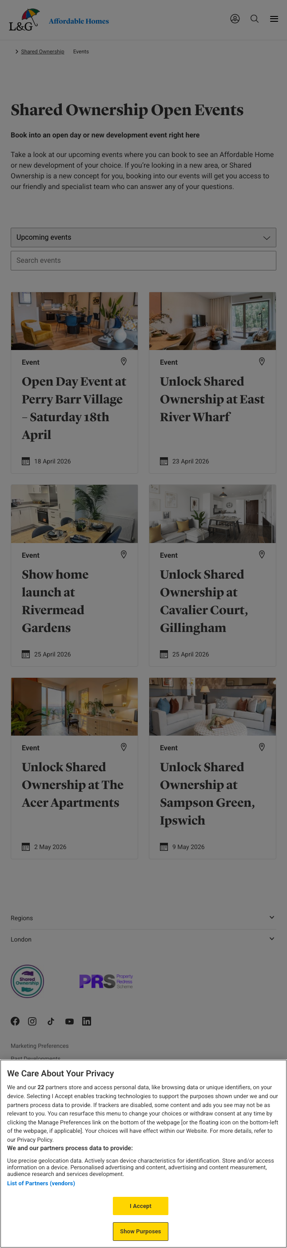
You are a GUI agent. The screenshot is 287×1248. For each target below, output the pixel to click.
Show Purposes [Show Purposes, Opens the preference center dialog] (140, 1231)
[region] (143, 1153)
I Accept (140, 1206)
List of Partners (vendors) (41, 1183)
